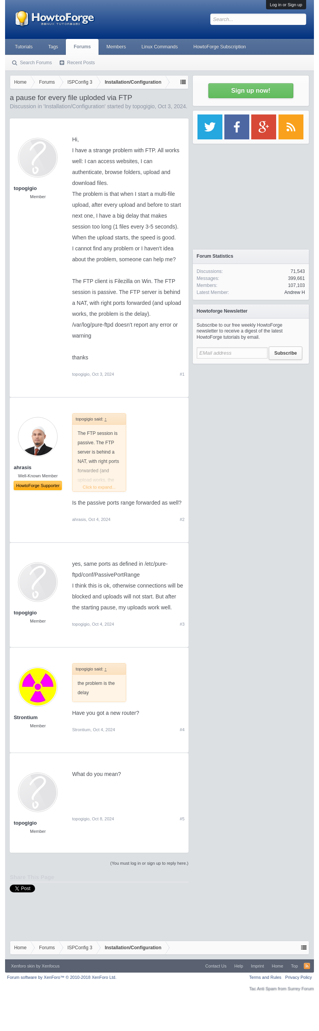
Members (116, 46)
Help (238, 966)
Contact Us (215, 966)
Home (277, 966)
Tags (53, 46)
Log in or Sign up (286, 4)
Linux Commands (159, 46)
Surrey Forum (301, 988)
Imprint (257, 966)
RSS (307, 966)
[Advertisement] (250, 416)
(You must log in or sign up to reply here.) (149, 863)
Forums (82, 46)
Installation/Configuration (74, 106)
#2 (182, 519)
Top (294, 966)
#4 (182, 729)
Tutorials (24, 46)
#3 (182, 624)
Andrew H (294, 292)
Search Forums (36, 62)
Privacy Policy (298, 977)
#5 (182, 818)
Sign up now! (250, 90)
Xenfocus (51, 966)
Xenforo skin (23, 966)
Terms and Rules (265, 977)
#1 (182, 374)
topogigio (143, 106)
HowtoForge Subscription (220, 46)
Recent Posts (81, 62)
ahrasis (79, 519)
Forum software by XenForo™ (61, 977)
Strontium (25, 717)
